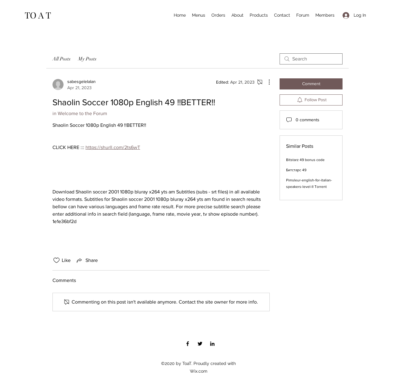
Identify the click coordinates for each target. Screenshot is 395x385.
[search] (311, 58)
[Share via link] (87, 260)
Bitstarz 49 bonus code (305, 160)
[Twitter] (200, 344)
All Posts (61, 59)
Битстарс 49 (296, 170)
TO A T (38, 15)
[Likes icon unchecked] (56, 260)
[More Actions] (266, 82)
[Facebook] (188, 344)
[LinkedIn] (212, 344)
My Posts (87, 59)
